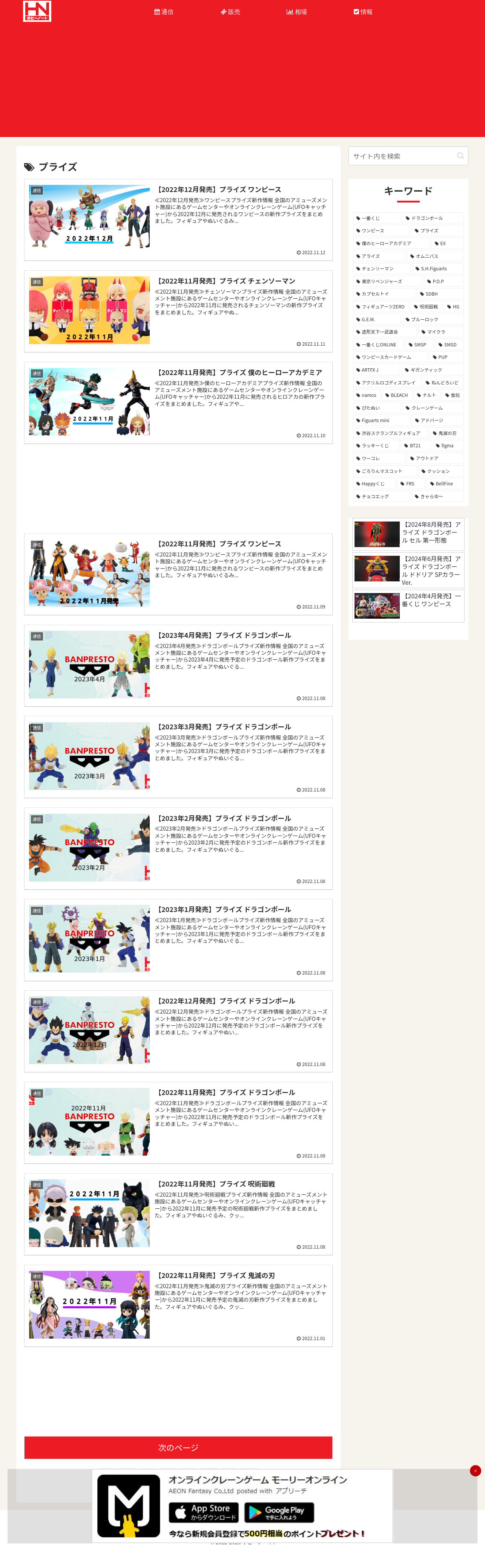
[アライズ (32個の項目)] (379, 256)
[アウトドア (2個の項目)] (435, 458)
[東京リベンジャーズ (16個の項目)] (387, 281)
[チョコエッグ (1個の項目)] (381, 496)
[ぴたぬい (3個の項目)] (377, 407)
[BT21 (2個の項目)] (416, 445)
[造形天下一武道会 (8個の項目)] (385, 331)
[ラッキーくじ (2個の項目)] (376, 445)
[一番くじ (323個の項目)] (377, 218)
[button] (460, 155)
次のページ (178, 1445)
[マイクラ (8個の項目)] (441, 331)
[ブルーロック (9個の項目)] (433, 319)
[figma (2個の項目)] (448, 445)
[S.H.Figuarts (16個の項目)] (438, 268)
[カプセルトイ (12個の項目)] (384, 293)
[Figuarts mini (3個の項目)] (381, 420)
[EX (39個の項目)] (447, 243)
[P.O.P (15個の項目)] (444, 281)
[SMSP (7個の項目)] (419, 344)
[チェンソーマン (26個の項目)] (382, 268)
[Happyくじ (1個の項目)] (374, 483)
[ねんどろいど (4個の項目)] (443, 382)
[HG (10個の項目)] (454, 306)
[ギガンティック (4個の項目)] (433, 369)
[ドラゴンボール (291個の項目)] (433, 218)
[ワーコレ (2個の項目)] (379, 458)
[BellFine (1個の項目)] (445, 483)
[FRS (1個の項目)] (411, 483)
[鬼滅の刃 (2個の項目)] (447, 433)
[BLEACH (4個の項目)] (397, 395)
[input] (408, 155)
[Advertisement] (242, 84)
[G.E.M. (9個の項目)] (377, 319)
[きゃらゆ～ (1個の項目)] (437, 496)
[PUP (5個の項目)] (447, 357)
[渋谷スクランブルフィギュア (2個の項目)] (390, 433)
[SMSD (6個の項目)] (449, 344)
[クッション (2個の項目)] (441, 471)
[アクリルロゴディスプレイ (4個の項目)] (387, 382)
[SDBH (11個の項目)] (440, 293)
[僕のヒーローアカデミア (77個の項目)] (391, 243)
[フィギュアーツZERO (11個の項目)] (381, 306)
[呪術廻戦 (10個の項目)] (426, 306)
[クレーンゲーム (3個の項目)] (433, 407)
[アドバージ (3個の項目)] (438, 420)
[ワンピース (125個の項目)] (381, 230)
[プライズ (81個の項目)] (437, 230)
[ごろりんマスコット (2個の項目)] (385, 471)
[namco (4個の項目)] (367, 395)
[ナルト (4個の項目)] (427, 395)
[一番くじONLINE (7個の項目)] (378, 344)
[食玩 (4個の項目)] (453, 395)
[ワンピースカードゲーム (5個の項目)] (390, 357)
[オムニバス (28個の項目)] (435, 256)
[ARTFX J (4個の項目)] (377, 369)
